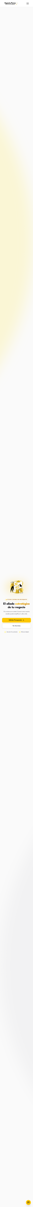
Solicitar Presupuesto (16, 620)
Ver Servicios (17, 626)
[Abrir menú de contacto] (28, 1202)
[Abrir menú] (27, 3)
